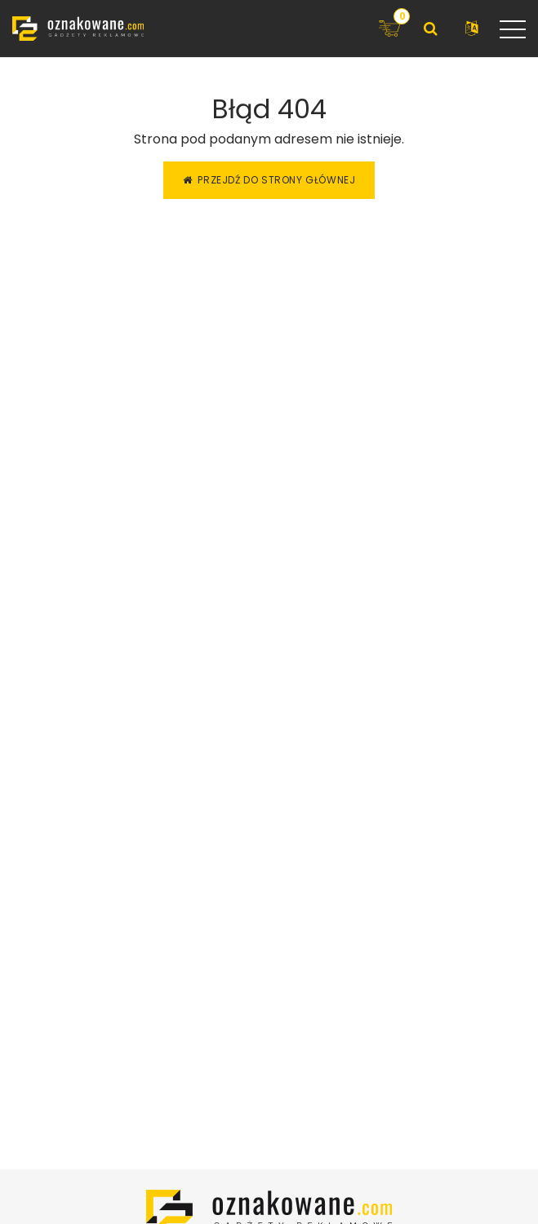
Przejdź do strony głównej (269, 180)
